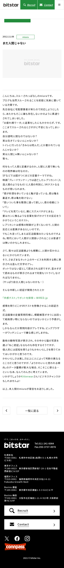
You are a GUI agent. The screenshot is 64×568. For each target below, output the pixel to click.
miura (25, 37)
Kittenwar (27, 376)
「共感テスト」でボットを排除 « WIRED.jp (25, 298)
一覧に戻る (32, 411)
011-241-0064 (46, 443)
